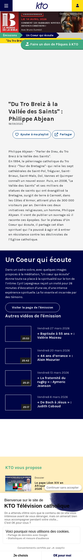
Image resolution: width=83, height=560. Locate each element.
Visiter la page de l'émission (32, 307)
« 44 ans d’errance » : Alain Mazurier (55, 358)
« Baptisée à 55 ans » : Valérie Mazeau (56, 335)
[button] (63, 134)
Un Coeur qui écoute (39, 35)
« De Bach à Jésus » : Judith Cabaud (54, 404)
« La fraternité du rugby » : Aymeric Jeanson (51, 382)
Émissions (10, 35)
